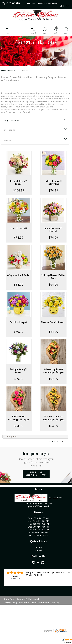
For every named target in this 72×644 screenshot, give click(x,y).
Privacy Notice (23, 603)
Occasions (11, 70)
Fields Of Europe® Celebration (53, 182)
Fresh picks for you (36, 458)
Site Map (55, 603)
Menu (7, 33)
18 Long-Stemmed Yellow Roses (53, 277)
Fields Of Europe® (18, 228)
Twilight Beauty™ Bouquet (18, 371)
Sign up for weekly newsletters (36, 474)
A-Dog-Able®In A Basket (18, 275)
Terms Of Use (9, 603)
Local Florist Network (40, 603)
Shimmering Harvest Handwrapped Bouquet (53, 371)
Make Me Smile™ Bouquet (53, 322)
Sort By (7, 140)
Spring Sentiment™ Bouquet (53, 229)
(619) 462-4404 (13, 3)
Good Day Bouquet (18, 322)
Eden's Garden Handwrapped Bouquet (18, 418)
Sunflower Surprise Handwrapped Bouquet (53, 418)
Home (3, 70)
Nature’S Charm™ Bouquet (18, 182)
